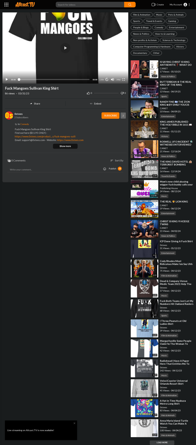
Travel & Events (154, 21)
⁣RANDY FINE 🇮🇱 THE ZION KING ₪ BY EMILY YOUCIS (175, 103)
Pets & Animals (176, 14)
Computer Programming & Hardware (151, 46)
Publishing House (169, 188)
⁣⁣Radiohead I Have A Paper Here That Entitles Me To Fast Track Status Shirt (174, 363)
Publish (115, 168)
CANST (164, 68)
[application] (65, 47)
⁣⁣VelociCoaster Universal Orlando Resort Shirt (174, 382)
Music (159, 14)
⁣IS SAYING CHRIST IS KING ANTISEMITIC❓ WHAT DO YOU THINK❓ (176, 64)
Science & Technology (174, 40)
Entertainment (176, 27)
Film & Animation (141, 14)
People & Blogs (141, 27)
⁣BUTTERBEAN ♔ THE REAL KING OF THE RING (175, 83)
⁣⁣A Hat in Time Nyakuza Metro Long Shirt (173, 402)
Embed (95, 103)
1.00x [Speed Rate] (101, 79)
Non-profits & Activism (145, 40)
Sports (136, 21)
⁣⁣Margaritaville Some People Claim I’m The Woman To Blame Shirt (175, 343)
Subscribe (110, 114)
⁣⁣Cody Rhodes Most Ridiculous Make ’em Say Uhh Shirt (176, 264)
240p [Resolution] (118, 79)
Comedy (159, 27)
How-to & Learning (165, 33)
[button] (180, 4)
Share (35, 103)
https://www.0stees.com (70, 139)
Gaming (172, 21)
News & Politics (141, 33)
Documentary (140, 53)
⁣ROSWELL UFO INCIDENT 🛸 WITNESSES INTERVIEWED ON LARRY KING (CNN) (176, 144)
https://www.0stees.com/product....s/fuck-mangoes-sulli (45, 135)
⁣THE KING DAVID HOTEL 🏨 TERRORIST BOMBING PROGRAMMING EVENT (176, 164)
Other (156, 53)
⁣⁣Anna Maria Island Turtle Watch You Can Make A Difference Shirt (174, 423)
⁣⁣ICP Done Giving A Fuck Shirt (176, 241)
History (180, 46)
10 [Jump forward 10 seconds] (107, 79)
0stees (163, 245)
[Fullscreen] (123, 78)
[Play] (6, 78)
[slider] (54, 78)
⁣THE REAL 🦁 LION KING (174, 201)
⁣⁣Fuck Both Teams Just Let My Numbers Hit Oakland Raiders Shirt (176, 303)
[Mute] (112, 78)
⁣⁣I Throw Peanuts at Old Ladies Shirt (173, 322)
